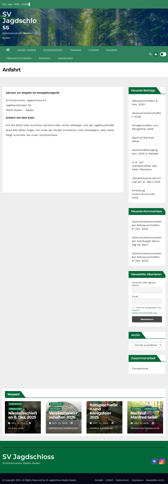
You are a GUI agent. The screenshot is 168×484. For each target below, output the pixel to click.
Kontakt (45, 58)
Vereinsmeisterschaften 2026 (63, 415)
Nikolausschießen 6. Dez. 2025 (22, 415)
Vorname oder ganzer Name (144, 283)
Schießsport (53, 50)
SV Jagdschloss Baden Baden (61, 480)
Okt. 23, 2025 (59, 423)
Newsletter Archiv (155, 480)
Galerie (111, 50)
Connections (140, 368)
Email (135, 296)
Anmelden (65, 58)
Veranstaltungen (19, 58)
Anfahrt (109, 480)
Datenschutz (122, 480)
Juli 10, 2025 (141, 423)
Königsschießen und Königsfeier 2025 (103, 411)
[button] (150, 54)
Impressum (137, 480)
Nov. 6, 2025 (18, 423)
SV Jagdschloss (19, 20)
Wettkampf (55, 409)
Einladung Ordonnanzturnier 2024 (143, 194)
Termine (75, 50)
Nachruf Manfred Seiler (144, 415)
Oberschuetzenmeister (147, 221)
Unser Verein (26, 50)
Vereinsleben (15, 409)
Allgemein (136, 409)
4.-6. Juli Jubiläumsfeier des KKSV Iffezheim (144, 166)
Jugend (93, 50)
